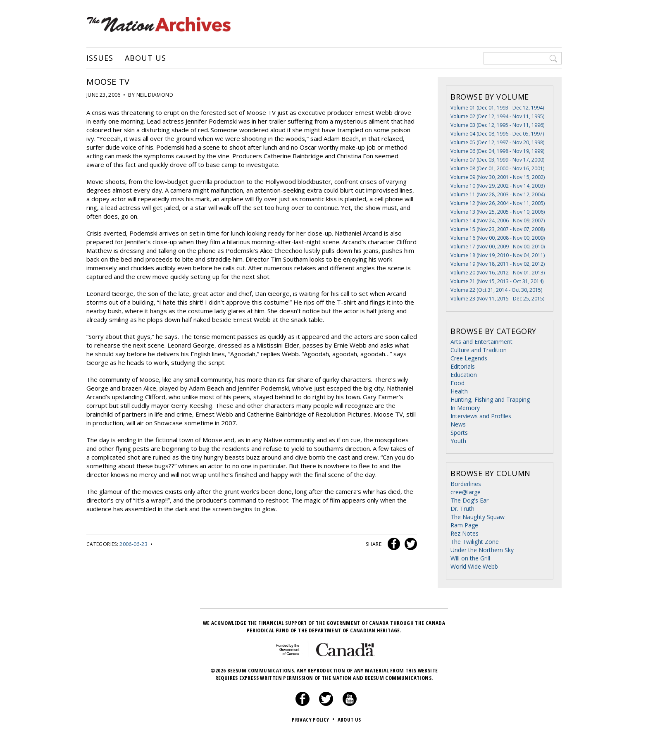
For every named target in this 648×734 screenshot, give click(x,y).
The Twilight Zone (474, 542)
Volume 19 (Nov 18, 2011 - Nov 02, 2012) (497, 263)
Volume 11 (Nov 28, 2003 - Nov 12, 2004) (497, 194)
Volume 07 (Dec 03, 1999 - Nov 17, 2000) (497, 159)
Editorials (462, 366)
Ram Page (464, 525)
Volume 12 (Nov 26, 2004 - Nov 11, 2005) (497, 203)
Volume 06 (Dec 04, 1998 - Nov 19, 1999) (497, 151)
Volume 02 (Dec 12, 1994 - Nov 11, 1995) (497, 116)
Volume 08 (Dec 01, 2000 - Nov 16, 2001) (497, 168)
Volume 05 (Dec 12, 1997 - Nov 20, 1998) (497, 142)
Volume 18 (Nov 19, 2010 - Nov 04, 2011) (497, 255)
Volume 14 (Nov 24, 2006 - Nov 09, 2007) (497, 220)
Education (463, 375)
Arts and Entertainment (481, 342)
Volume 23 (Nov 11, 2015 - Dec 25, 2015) (497, 298)
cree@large (465, 492)
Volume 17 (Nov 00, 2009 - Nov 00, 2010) (497, 246)
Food (457, 383)
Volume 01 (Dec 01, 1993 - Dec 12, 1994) (497, 107)
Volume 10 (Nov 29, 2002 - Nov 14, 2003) (497, 185)
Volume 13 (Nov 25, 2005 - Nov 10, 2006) (497, 211)
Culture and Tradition (478, 350)
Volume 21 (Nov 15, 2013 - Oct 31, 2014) (496, 281)
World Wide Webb (474, 566)
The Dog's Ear (469, 500)
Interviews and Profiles (480, 416)
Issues (99, 58)
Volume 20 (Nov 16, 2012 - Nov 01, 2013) (497, 272)
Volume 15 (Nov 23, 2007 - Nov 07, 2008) (497, 229)
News (458, 424)
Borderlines (465, 484)
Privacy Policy (314, 719)
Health (459, 391)
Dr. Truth (462, 508)
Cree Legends (468, 358)
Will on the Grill (470, 558)
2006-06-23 (133, 544)
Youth (458, 441)
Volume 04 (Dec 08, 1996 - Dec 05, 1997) (497, 133)
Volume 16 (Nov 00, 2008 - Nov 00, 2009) (497, 237)
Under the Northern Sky (482, 550)
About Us (145, 58)
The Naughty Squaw (477, 517)
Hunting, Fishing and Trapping (490, 399)
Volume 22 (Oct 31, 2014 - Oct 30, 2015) (496, 289)
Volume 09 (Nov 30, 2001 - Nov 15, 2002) (497, 177)
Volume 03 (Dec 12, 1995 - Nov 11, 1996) (497, 125)
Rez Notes (464, 533)
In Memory (465, 408)
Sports (459, 432)
